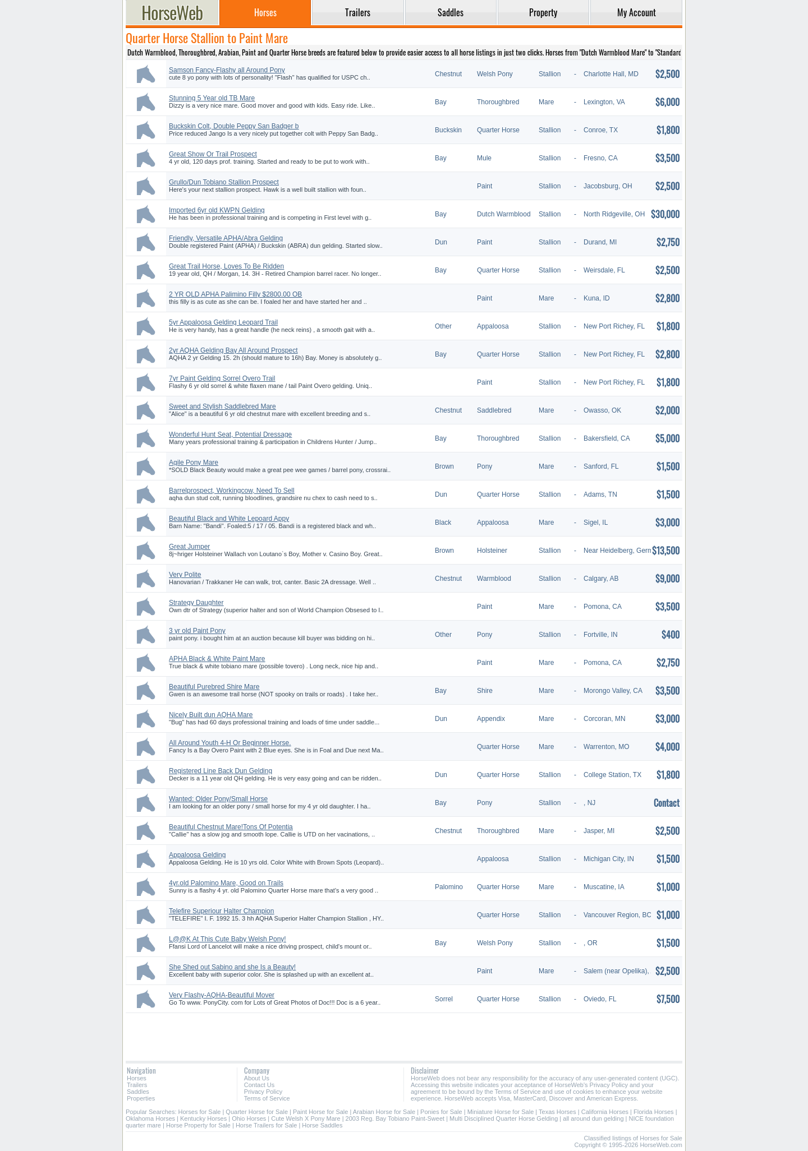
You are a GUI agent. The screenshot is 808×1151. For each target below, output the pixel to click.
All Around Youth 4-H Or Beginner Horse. (230, 743)
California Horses (604, 1111)
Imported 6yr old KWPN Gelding (217, 210)
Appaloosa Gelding (197, 855)
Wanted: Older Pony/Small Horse (218, 799)
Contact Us (259, 1084)
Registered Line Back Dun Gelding (220, 771)
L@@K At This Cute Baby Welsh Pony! (227, 939)
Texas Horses (557, 1111)
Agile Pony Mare (193, 462)
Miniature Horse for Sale (500, 1111)
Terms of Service (267, 1098)
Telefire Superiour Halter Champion (221, 911)
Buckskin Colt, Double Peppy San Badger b (234, 126)
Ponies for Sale (441, 1111)
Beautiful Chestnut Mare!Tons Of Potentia (231, 827)
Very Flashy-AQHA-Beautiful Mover (221, 995)
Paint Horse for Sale (320, 1111)
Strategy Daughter (196, 603)
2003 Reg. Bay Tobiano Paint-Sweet (395, 1118)
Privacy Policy (263, 1091)
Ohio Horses (249, 1118)
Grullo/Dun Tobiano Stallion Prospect (224, 182)
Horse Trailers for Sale (266, 1125)
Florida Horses (653, 1111)
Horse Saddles (322, 1125)
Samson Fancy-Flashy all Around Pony (227, 70)
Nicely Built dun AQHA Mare (210, 715)
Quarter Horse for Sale (257, 1111)
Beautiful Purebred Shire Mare (214, 687)
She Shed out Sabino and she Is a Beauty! (232, 967)
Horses (136, 1078)
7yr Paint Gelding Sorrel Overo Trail (222, 378)
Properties (141, 1098)
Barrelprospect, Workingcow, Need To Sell (232, 490)
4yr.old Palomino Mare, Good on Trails (226, 883)
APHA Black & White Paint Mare (217, 659)
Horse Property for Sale (198, 1125)
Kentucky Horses (203, 1118)
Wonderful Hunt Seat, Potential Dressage (230, 434)
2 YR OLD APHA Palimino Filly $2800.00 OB (235, 294)
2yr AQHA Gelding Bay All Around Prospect (233, 350)
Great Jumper (189, 547)
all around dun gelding (593, 1118)
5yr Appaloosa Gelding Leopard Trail (223, 322)
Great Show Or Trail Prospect (213, 154)
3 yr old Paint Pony (197, 631)
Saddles (138, 1091)
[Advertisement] (404, 1032)
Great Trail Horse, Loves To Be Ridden (226, 266)
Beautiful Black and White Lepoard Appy (229, 519)
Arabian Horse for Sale (384, 1111)
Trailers (137, 1084)
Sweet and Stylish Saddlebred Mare (222, 406)
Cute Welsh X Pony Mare (305, 1118)
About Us (256, 1078)
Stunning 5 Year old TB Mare (212, 98)
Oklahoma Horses (150, 1118)
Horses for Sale (199, 1111)
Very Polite (185, 575)
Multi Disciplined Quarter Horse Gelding (503, 1118)
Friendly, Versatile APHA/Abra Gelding (226, 238)
